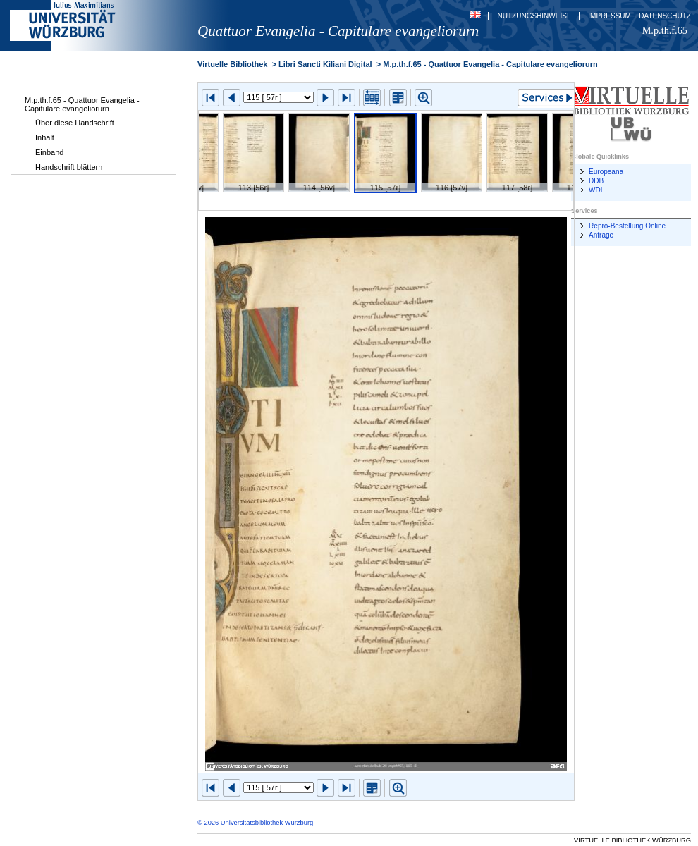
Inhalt (44, 137)
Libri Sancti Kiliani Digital (325, 64)
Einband (49, 152)
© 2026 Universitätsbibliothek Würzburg (255, 822)
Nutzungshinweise (535, 16)
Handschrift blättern (68, 167)
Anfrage (601, 235)
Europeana (606, 172)
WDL (596, 190)
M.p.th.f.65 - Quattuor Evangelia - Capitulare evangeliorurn (82, 104)
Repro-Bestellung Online (627, 226)
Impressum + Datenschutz (639, 16)
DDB (596, 181)
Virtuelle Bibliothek (232, 64)
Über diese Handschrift (74, 122)
